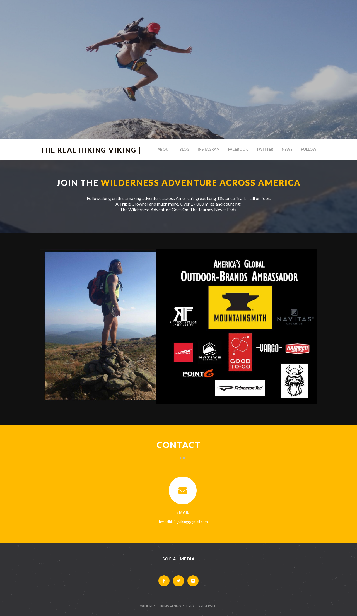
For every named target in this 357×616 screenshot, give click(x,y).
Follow (309, 149)
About (164, 149)
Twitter (264, 149)
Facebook (238, 149)
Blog (184, 149)
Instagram (209, 149)
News (287, 149)
